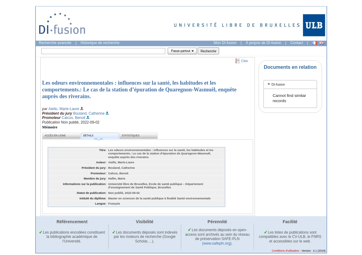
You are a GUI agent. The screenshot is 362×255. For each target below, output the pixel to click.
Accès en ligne (55, 135)
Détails (93, 136)
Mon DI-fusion (225, 43)
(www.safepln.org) (217, 243)
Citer (244, 61)
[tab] (290, 84)
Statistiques (131, 135)
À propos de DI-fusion (263, 43)
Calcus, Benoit (73, 118)
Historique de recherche (99, 43)
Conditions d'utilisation (285, 250)
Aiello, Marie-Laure (63, 109)
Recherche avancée (55, 43)
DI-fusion (278, 84)
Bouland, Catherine (89, 113)
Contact (296, 43)
